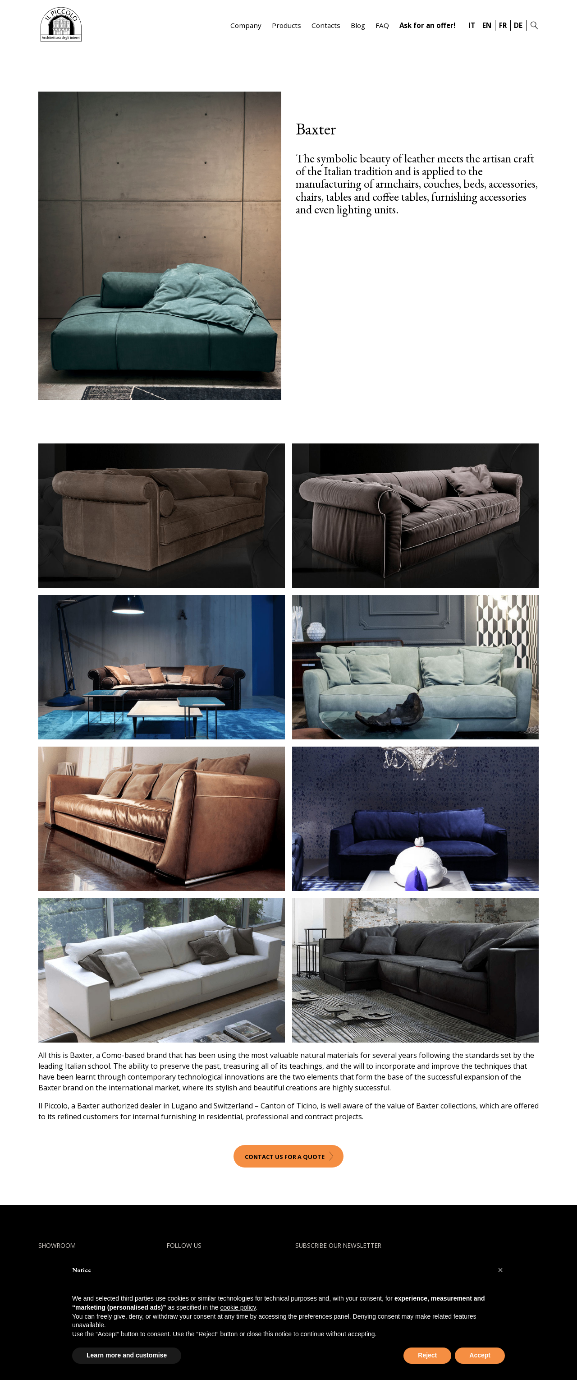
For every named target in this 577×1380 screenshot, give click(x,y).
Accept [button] (479, 1355)
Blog (358, 25)
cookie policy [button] (238, 1307)
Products (286, 25)
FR (503, 25)
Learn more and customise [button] (127, 1355)
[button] (500, 1270)
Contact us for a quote (285, 1157)
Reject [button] (427, 1355)
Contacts (325, 25)
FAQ (382, 25)
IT (471, 25)
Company (245, 25)
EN (486, 25)
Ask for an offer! (427, 25)
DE (518, 25)
